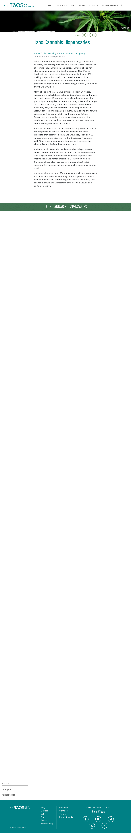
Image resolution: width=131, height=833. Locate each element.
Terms (62, 814)
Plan (82, 5)
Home (37, 53)
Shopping (80, 53)
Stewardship (110, 5)
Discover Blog (49, 53)
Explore (62, 5)
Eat (73, 5)
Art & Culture (66, 53)
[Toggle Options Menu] (126, 5)
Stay (50, 5)
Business (63, 807)
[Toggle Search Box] (122, 5)
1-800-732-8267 (103, 807)
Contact (63, 810)
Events (93, 5)
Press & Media (66, 817)
